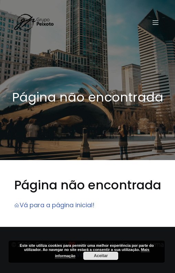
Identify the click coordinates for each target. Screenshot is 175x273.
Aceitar (101, 255)
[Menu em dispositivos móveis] (155, 22)
